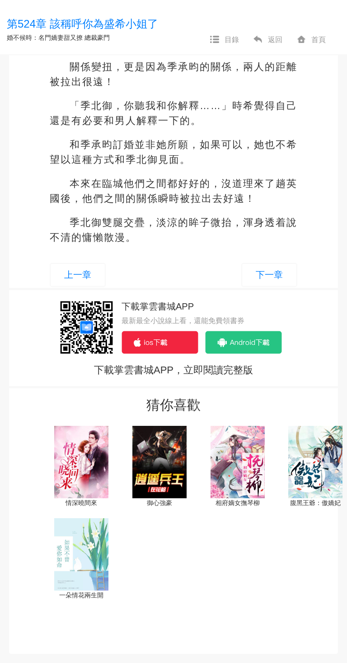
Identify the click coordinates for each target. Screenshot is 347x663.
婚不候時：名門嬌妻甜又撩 (45, 37)
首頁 (311, 39)
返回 (267, 39)
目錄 (224, 39)
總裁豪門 (97, 37)
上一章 (77, 275)
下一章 (269, 275)
